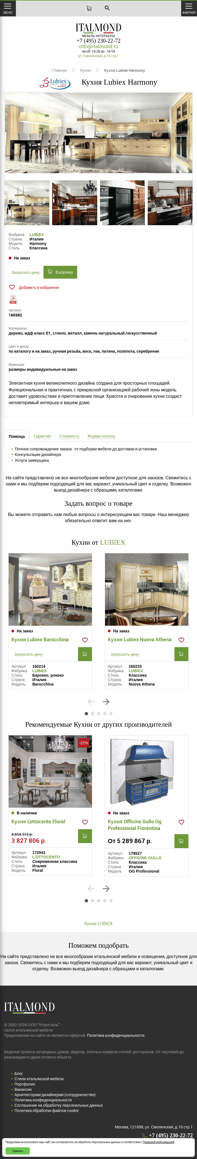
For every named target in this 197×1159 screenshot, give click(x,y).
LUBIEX (37, 234)
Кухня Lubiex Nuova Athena (140, 639)
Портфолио (24, 1084)
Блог (18, 1073)
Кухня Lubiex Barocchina (40, 639)
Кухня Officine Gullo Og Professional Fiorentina (134, 824)
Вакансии (23, 1089)
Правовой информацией (158, 1142)
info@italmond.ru (98, 46)
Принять (17, 1151)
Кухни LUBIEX (98, 923)
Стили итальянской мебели (39, 1078)
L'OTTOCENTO (46, 857)
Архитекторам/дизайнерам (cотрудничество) (55, 1094)
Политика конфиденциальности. (116, 1035)
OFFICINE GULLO (145, 858)
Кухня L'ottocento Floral (38, 821)
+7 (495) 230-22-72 (99, 41)
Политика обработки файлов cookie (46, 1110)
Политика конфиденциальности (43, 1099)
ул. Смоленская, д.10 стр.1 (98, 55)
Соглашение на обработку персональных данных (58, 1105)
